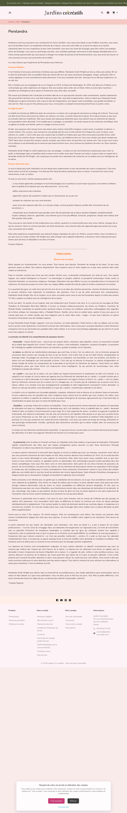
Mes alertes (70, 628)
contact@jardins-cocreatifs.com (104, 633)
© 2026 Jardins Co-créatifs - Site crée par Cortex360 (63, 663)
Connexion (69, 620)
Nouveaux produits (17, 620)
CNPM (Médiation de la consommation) (47, 646)
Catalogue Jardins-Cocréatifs (33, 3)
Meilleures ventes (16, 624)
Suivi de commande (73, 616)
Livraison (41, 634)
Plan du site (42, 655)
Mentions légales (44, 616)
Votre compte (71, 610)
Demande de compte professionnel (46, 639)
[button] (10, 12)
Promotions (14, 616)
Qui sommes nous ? (14, 3)
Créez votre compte (73, 624)
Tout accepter (56, 801)
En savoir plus (63, 807)
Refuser (73, 801)
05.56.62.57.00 (103, 628)
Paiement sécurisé (45, 624)
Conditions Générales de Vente (47, 629)
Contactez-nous (43, 651)
